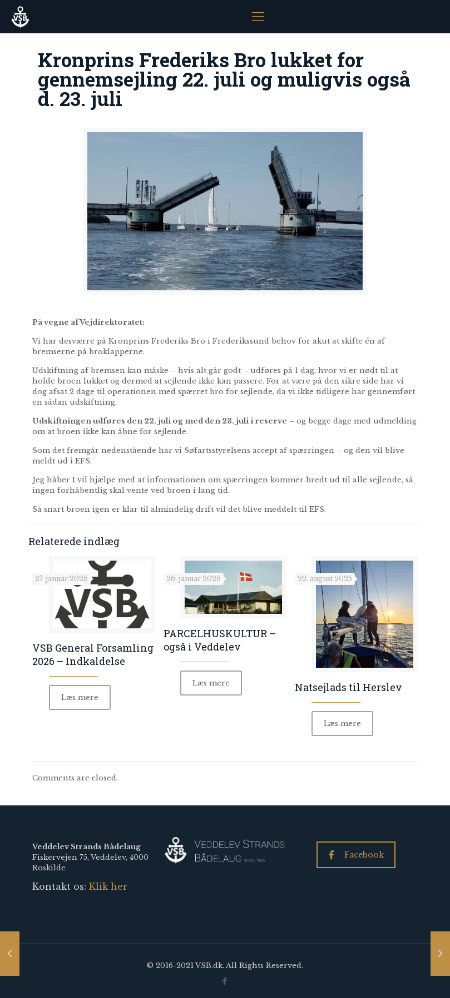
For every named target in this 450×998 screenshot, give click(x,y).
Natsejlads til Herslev (348, 687)
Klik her (108, 886)
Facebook (356, 855)
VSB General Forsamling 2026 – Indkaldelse (93, 654)
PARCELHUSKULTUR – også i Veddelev (220, 640)
